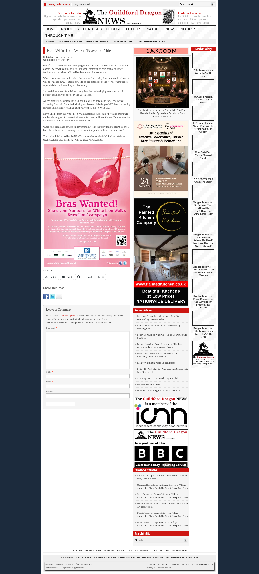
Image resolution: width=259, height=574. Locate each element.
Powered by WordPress (180, 564)
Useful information (97, 41)
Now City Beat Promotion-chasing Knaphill (157, 378)
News (170, 29)
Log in (152, 564)
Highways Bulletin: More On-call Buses (156, 362)
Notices (188, 29)
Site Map (50, 41)
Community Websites (70, 41)
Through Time (59, 36)
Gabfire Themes (207, 564)
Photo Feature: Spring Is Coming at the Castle (158, 390)
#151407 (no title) (70, 557)
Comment (51, 328)
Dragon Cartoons (123, 41)
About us (69, 29)
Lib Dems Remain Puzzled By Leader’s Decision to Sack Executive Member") (163, 113)
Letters (134, 29)
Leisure (114, 29)
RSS (196, 557)
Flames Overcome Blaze (148, 384)
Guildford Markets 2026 (151, 41)
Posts (158, 564)
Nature (154, 29)
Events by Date (93, 550)
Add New (165, 564)
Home (50, 29)
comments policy (68, 315)
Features (92, 29)
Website (49, 391)
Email (49, 381)
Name (49, 372)
